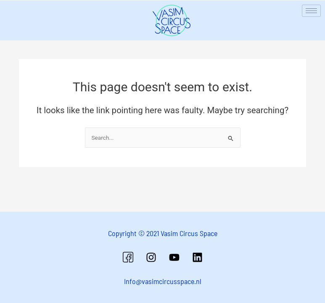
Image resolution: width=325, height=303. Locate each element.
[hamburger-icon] (311, 11)
